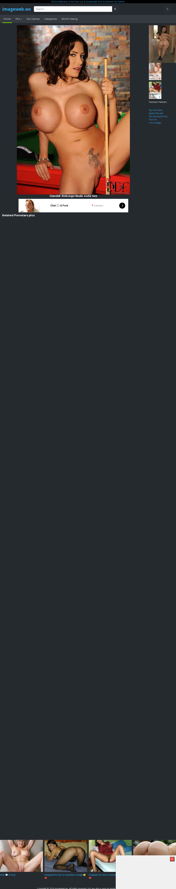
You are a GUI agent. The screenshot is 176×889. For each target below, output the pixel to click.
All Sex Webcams (59, 1)
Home (7, 18)
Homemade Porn (94, 1)
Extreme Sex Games (115, 1)
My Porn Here (155, 110)
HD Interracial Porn (158, 116)
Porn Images (155, 122)
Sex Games (33, 18)
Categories (50, 18)
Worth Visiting (69, 18)
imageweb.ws (16, 9)
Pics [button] (18, 18)
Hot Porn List (76, 1)
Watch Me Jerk (156, 113)
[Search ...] (73, 9)
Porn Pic (153, 119)
